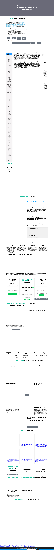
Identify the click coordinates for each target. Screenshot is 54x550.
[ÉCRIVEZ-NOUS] (41, 466)
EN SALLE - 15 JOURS (9, 72)
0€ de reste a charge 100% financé (9, 74)
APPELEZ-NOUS (27, 469)
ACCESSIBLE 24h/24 (9, 102)
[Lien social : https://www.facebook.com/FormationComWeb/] (45, 1)
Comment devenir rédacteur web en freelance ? (9, 140)
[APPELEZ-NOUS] (27, 466)
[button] (37, 303)
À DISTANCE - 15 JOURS (9, 79)
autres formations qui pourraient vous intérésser (9, 155)
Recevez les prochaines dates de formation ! (21, 549)
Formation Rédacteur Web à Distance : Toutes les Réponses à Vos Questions (9, 133)
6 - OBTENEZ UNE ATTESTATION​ (33, 312)
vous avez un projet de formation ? (9, 150)
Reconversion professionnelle (9, 66)
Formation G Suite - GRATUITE (13, 491)
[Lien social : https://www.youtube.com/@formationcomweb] (47, 1)
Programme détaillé (9, 59)
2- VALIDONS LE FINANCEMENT (33, 305)
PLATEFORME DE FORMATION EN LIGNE (9, 106)
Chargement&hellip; (37, 27)
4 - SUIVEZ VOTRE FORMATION (33, 308)
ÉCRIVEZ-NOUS (41, 469)
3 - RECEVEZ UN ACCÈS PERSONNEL (34, 306)
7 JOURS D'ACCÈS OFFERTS (9, 109)
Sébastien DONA (9, 86)
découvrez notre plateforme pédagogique (9, 92)
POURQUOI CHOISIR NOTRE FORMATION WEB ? (9, 62)
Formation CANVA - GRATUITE (27, 491)
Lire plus (7, 444)
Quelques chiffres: (9, 88)
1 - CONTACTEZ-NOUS (32, 303)
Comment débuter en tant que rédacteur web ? (9, 119)
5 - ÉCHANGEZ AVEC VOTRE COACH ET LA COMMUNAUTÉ (37, 310)
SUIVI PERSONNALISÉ (9, 97)
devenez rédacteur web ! (9, 56)
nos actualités (9, 111)
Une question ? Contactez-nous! (9, 159)
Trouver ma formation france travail (9, 114)
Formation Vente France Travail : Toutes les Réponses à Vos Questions (9, 146)
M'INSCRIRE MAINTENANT (12, 293)
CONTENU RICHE (9, 94)
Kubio (36, 548)
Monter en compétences (9, 70)
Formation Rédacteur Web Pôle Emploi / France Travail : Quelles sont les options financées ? (9, 125)
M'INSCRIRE (27, 299)
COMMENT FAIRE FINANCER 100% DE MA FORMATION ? (9, 83)
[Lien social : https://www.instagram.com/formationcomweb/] (48, 1)
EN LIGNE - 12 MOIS (9, 77)
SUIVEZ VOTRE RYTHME (9, 99)
